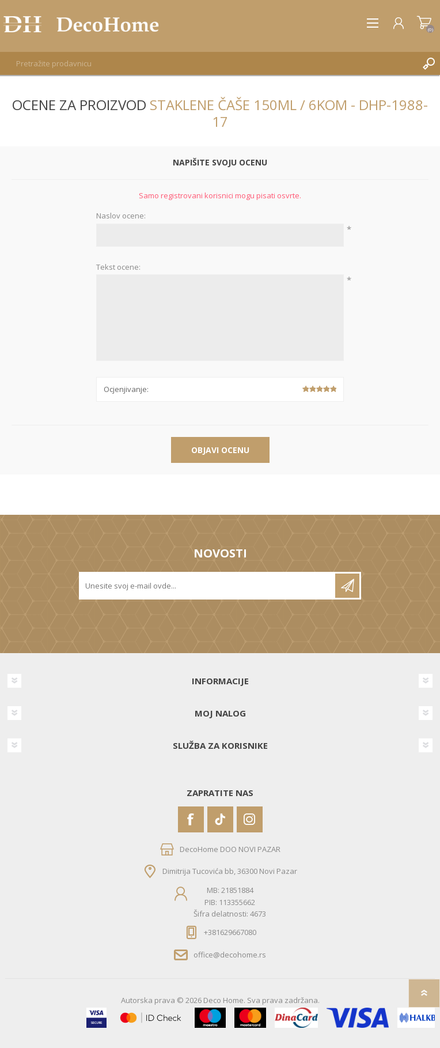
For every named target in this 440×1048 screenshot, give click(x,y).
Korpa (424, 23)
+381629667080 (230, 932)
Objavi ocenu (220, 449)
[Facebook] (191, 819)
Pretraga (428, 63)
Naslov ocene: (121, 216)
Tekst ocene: (118, 267)
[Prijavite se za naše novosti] (208, 586)
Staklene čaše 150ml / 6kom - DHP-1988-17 (289, 113)
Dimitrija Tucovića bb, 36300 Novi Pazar (229, 871)
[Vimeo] (220, 819)
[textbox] (208, 63)
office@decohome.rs (230, 954)
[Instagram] (250, 819)
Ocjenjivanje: (126, 389)
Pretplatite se (347, 586)
